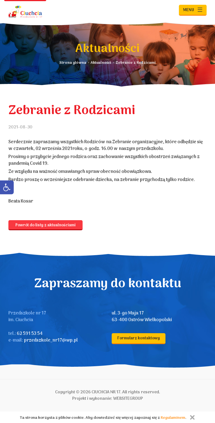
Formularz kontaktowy (138, 338)
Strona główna (72, 63)
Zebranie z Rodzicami (136, 63)
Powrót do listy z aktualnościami (45, 225)
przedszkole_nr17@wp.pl (51, 340)
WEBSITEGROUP (128, 398)
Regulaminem (173, 418)
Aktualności (101, 63)
